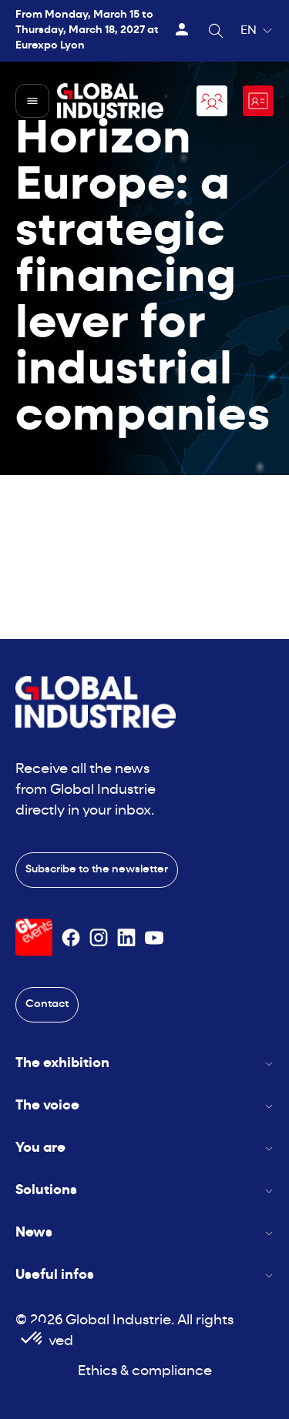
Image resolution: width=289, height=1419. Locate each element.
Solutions (144, 1190)
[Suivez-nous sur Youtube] (154, 938)
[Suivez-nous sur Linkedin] (126, 938)
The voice (144, 1106)
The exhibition (144, 1063)
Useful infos (144, 1275)
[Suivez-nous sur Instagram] (98, 938)
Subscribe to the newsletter (96, 869)
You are (144, 1148)
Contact (47, 1004)
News (144, 1233)
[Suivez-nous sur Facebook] (71, 938)
